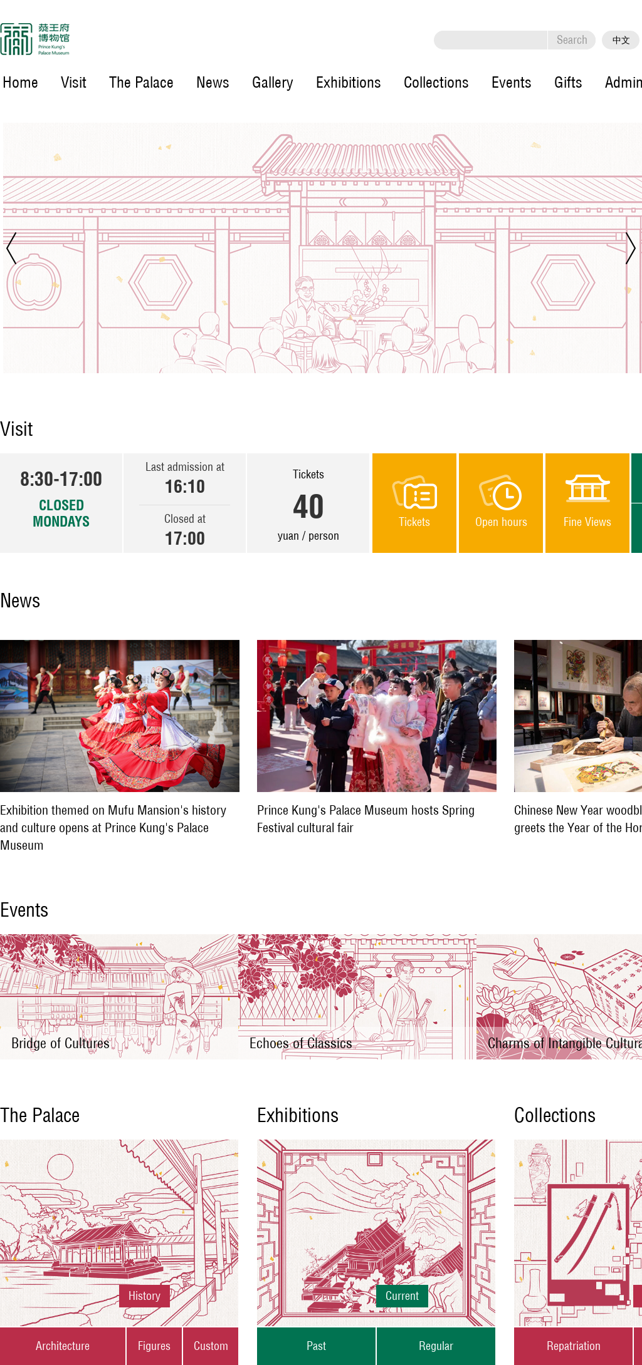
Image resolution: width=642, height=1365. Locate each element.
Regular (436, 1346)
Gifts (568, 82)
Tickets (414, 522)
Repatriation (574, 1346)
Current (402, 1296)
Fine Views (587, 522)
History (144, 1296)
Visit (74, 82)
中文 (621, 40)
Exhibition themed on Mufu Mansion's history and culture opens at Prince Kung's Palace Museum (113, 827)
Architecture (63, 1346)
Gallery (272, 82)
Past (316, 1346)
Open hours (501, 522)
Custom (211, 1346)
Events (512, 82)
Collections (436, 82)
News (212, 82)
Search (572, 40)
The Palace (141, 82)
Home (20, 82)
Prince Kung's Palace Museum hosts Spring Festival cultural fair (366, 818)
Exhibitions (348, 82)
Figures (154, 1346)
